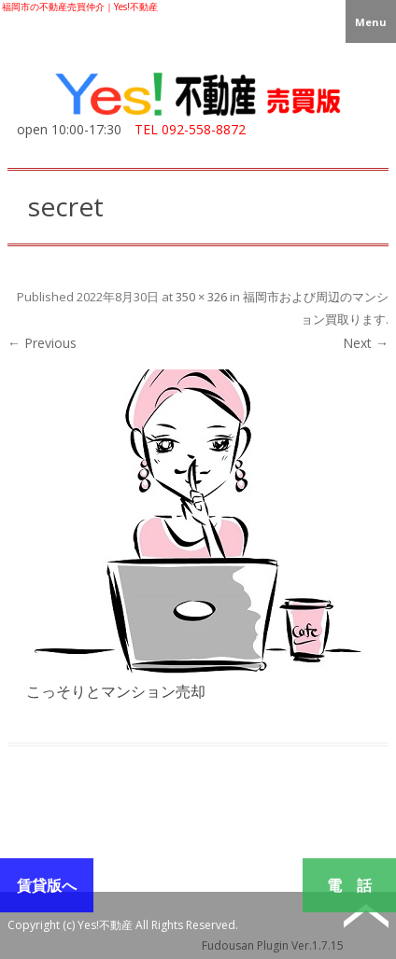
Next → (366, 343)
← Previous (42, 343)
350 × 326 (201, 296)
